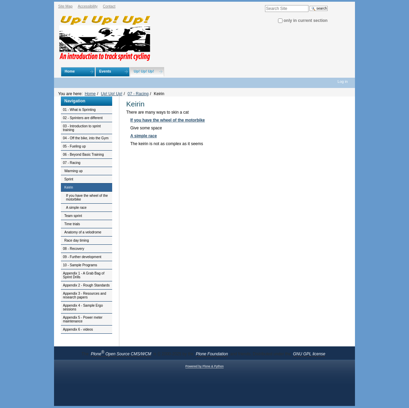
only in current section (305, 20)
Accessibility (87, 6)
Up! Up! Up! (144, 71)
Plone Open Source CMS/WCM (121, 354)
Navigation (74, 101)
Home (70, 71)
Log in (343, 81)
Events (105, 71)
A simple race (143, 135)
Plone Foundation (212, 354)
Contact (109, 6)
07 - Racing (138, 93)
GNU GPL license (309, 354)
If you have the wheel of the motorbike (167, 120)
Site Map (65, 6)
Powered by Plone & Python (204, 366)
